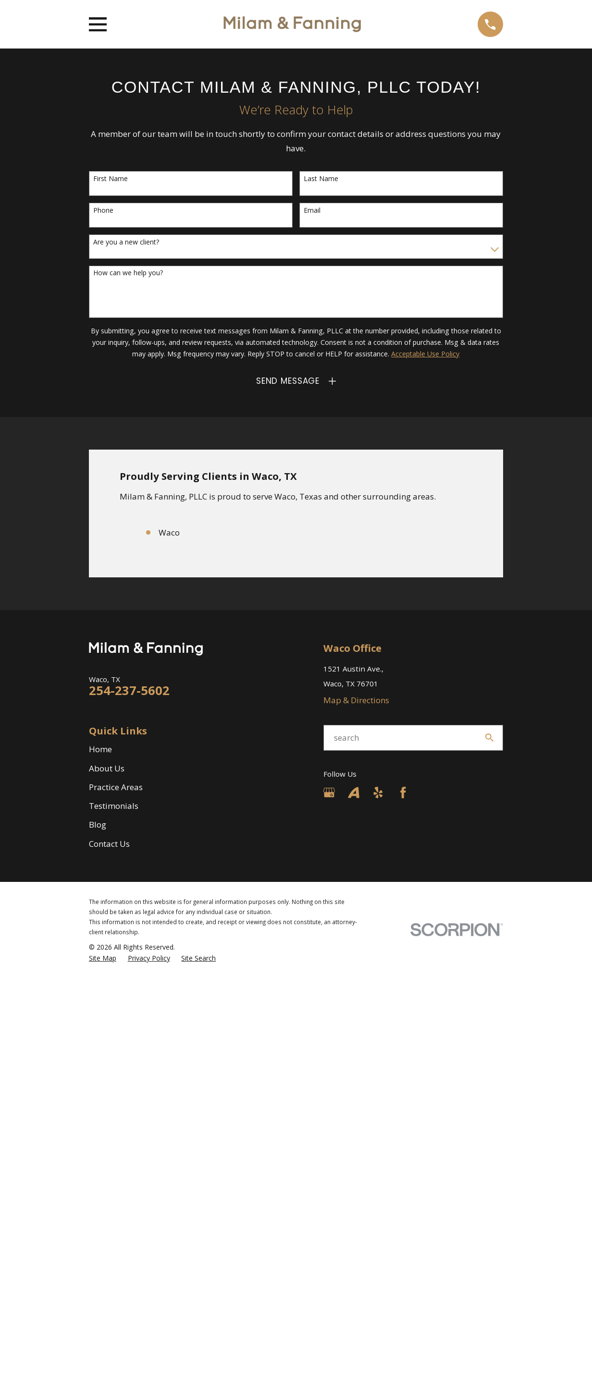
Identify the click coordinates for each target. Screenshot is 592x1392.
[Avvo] (353, 792)
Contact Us (109, 843)
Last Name (321, 179)
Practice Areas (116, 787)
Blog (97, 824)
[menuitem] (102, 958)
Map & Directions (356, 700)
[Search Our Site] (489, 737)
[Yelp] (378, 792)
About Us (106, 768)
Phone (103, 211)
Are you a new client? (126, 242)
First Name (110, 179)
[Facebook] (403, 792)
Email (312, 211)
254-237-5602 (129, 690)
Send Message (288, 381)
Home (100, 749)
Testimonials (113, 805)
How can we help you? (128, 273)
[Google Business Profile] (329, 792)
